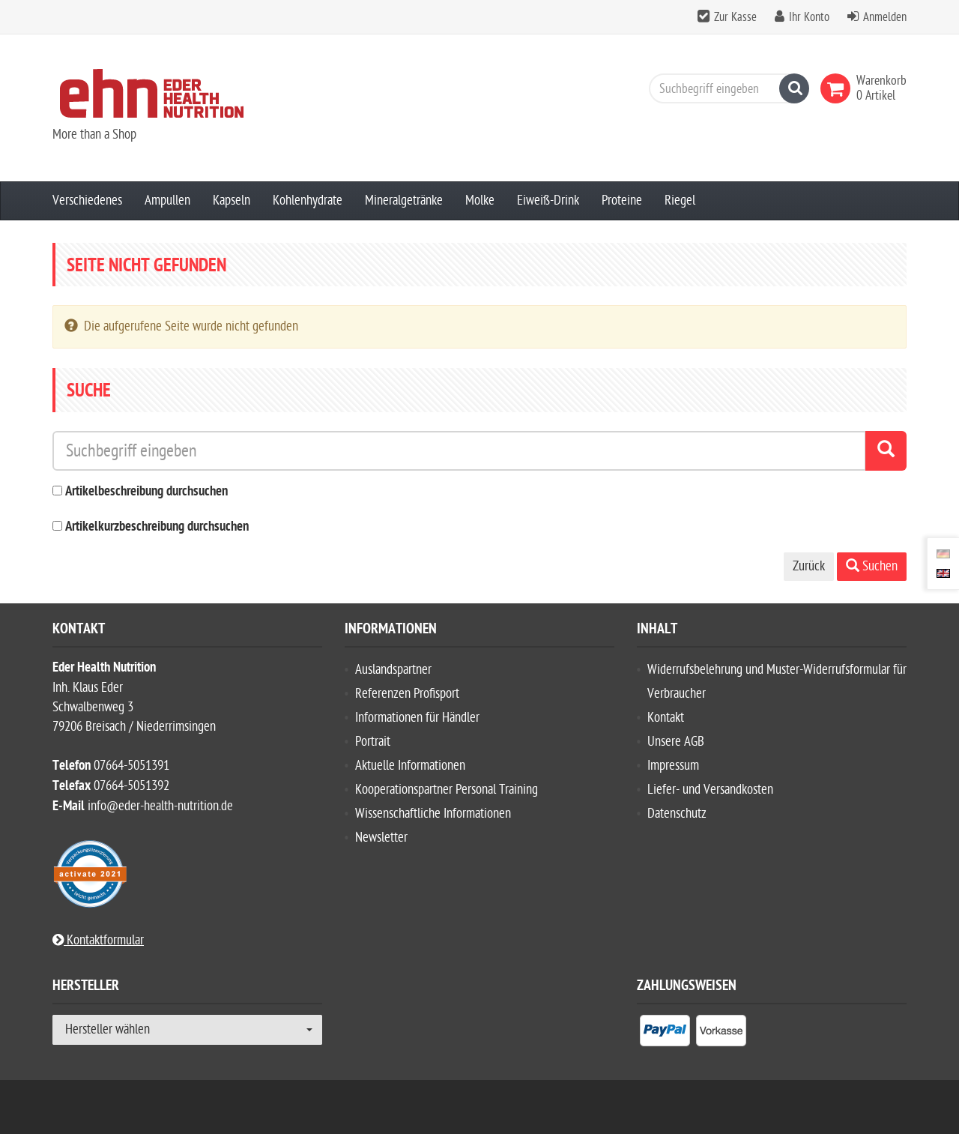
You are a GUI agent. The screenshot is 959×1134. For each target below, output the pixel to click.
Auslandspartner (393, 670)
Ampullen (167, 200)
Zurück (809, 566)
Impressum (673, 765)
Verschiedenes (87, 200)
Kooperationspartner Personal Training (446, 789)
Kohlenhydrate (307, 200)
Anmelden (885, 17)
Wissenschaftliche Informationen (433, 813)
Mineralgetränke (404, 200)
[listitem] (665, 1033)
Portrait (372, 742)
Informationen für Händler (417, 718)
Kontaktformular (98, 940)
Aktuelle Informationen (410, 765)
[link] (838, 88)
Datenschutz (677, 813)
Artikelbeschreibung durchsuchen (146, 492)
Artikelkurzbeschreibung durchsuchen (157, 527)
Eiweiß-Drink (548, 200)
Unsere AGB (675, 742)
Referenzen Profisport (407, 694)
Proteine (622, 200)
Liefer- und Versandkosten (710, 789)
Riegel (680, 200)
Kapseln (231, 200)
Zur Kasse (735, 17)
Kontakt (665, 718)
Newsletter (381, 837)
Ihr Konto (809, 17)
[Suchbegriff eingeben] (725, 88)
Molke (479, 200)
